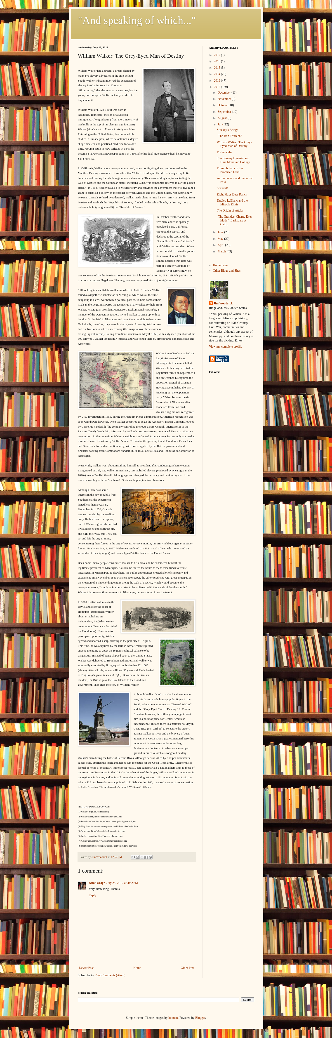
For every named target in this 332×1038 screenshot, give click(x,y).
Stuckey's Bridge (227, 130)
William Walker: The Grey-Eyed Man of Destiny (234, 144)
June (221, 232)
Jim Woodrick (223, 303)
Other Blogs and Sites (227, 270)
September (225, 111)
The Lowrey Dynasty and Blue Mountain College (233, 160)
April (221, 245)
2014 (217, 74)
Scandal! (222, 188)
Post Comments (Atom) (110, 975)
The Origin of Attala (230, 210)
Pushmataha (224, 152)
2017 (217, 55)
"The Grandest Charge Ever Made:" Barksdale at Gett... (234, 220)
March (222, 251)
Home (137, 968)
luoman (173, 1017)
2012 (217, 87)
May (221, 238)
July (221, 124)
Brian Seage (97, 883)
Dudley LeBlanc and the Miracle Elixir (232, 202)
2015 (217, 67)
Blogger (200, 1017)
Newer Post (86, 968)
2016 (217, 61)
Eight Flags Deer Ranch (232, 194)
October (223, 105)
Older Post (187, 968)
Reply (92, 895)
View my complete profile (225, 346)
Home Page (220, 265)
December (224, 92)
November (225, 99)
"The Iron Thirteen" (229, 136)
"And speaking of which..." (137, 20)
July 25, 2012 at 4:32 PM (122, 883)
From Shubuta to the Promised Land (230, 170)
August (223, 118)
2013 (217, 80)
